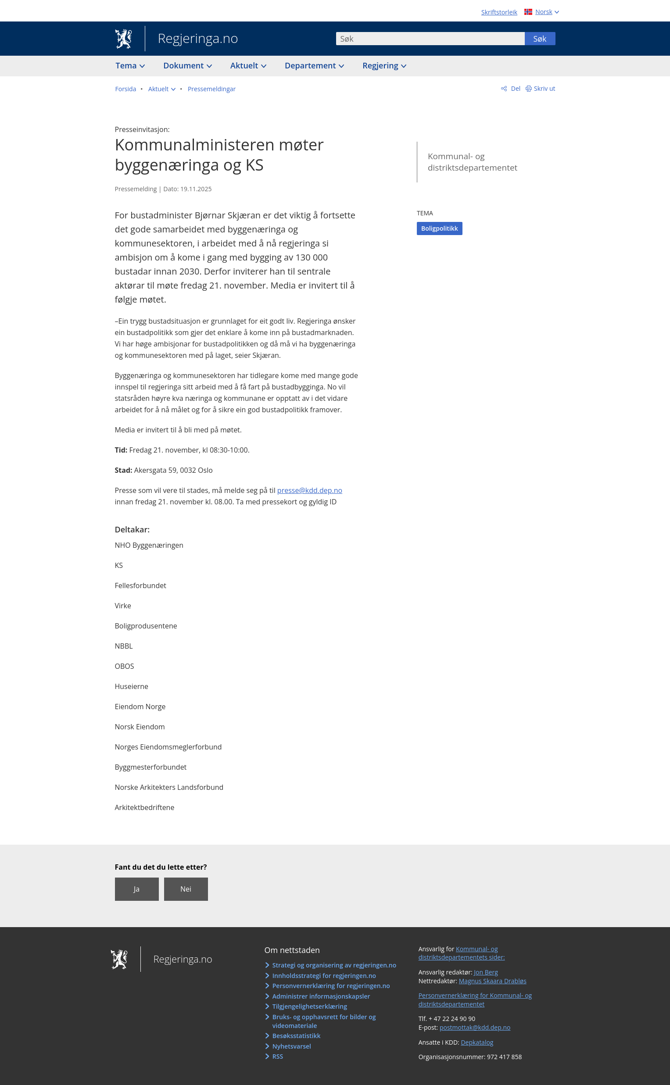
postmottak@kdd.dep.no (475, 1027)
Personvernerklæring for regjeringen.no (331, 985)
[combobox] (430, 38)
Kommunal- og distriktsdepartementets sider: (462, 953)
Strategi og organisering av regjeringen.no (334, 965)
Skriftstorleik (499, 12)
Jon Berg (486, 972)
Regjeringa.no (191, 39)
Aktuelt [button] (245, 65)
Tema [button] (127, 65)
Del (514, 88)
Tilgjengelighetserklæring (309, 1006)
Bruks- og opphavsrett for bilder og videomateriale (324, 1021)
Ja (137, 889)
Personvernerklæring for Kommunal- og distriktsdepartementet (475, 999)
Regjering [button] (381, 65)
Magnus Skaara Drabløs (493, 981)
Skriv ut (544, 88)
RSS (277, 1056)
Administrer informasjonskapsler (321, 996)
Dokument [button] (184, 65)
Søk (539, 38)
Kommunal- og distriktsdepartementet (472, 162)
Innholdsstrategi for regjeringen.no (324, 975)
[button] (162, 89)
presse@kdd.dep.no (309, 490)
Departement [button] (311, 65)
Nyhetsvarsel (291, 1046)
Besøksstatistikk (296, 1035)
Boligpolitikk (439, 228)
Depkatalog (477, 1042)
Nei (185, 889)
